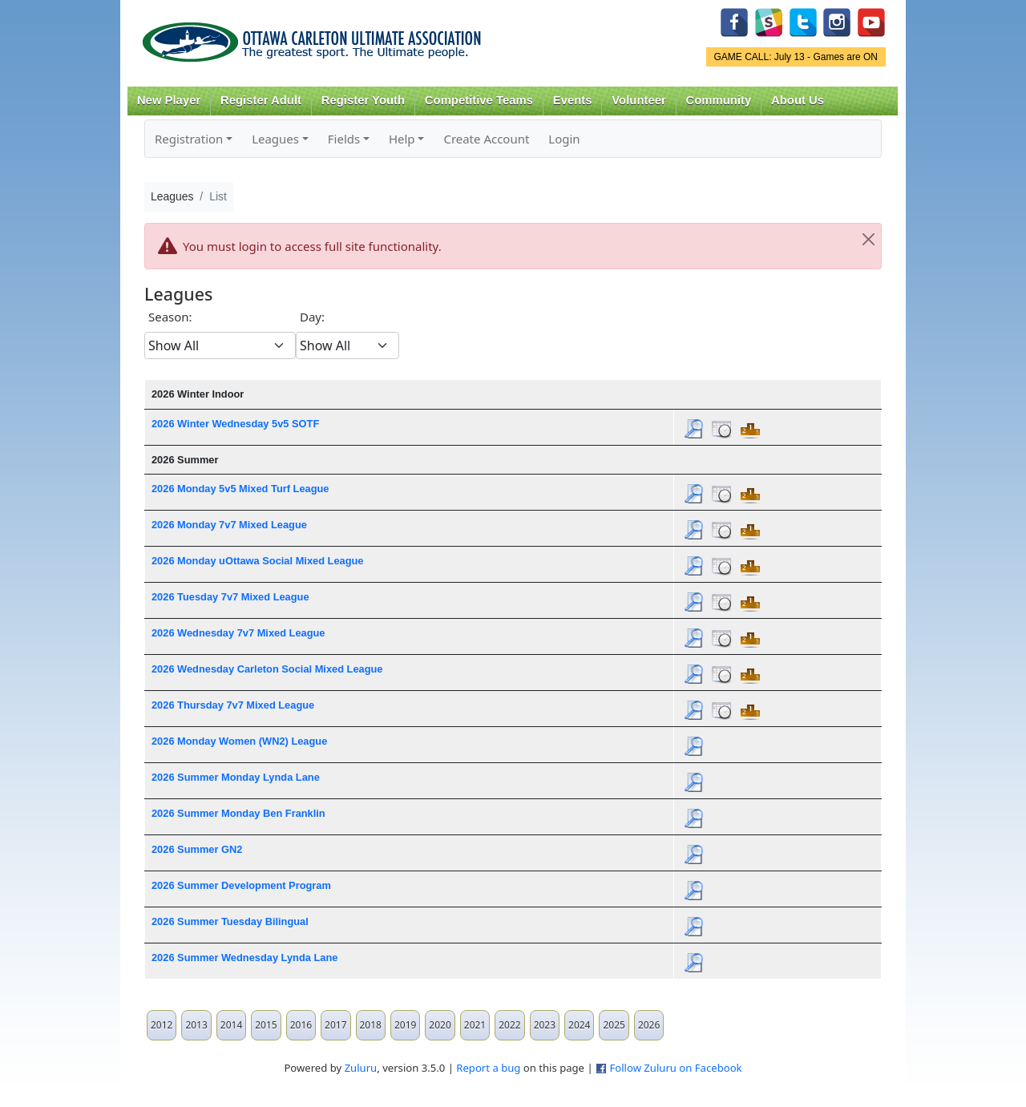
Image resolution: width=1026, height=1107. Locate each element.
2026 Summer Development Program (241, 885)
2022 (509, 1025)
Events (572, 100)
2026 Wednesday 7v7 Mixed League (238, 633)
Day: (312, 317)
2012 (161, 1025)
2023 (544, 1025)
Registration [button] (189, 139)
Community (719, 100)
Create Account (486, 139)
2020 (439, 1025)
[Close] (868, 240)
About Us (797, 100)
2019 (405, 1025)
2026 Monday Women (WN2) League (239, 741)
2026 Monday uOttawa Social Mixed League (257, 561)
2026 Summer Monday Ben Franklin (238, 813)
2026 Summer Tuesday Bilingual (230, 921)
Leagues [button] (275, 139)
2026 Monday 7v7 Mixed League (229, 525)
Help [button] (402, 139)
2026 (649, 1025)
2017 (335, 1025)
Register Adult (260, 100)
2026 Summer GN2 (196, 849)
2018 (371, 1025)
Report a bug (488, 1068)
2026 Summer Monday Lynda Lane (235, 777)
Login (564, 139)
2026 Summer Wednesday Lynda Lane (244, 957)
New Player (168, 100)
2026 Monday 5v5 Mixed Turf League (240, 489)
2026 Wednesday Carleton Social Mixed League (267, 669)
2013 (196, 1025)
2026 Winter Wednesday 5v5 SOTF (235, 424)
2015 (266, 1025)
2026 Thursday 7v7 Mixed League (232, 705)
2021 (475, 1025)
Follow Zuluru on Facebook (675, 1068)
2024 (579, 1025)
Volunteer (638, 100)
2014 (231, 1025)
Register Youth (363, 100)
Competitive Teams (479, 100)
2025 (613, 1025)
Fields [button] (344, 139)
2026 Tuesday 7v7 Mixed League (230, 597)
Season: (170, 317)
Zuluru (361, 1068)
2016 (301, 1025)
